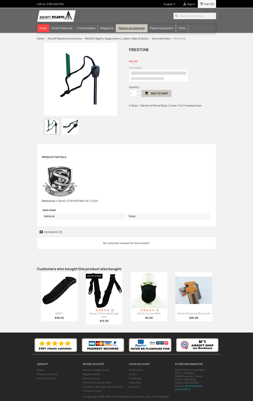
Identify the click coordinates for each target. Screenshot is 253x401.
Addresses (135, 382)
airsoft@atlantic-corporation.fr (189, 387)
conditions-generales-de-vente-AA (102, 386)
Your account (139, 364)
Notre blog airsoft (46, 378)
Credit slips (135, 378)
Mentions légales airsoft (96, 370)
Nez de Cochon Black (149, 313)
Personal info (136, 370)
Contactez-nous (92, 390)
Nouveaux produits (47, 374)
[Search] (194, 16)
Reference (48, 201)
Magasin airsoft (91, 374)
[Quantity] (133, 93)
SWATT (59, 313)
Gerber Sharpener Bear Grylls (193, 313)
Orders (133, 374)
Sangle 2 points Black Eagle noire (104, 315)
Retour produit (91, 378)
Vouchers (134, 386)
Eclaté (40, 370)
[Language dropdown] (170, 4)
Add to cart (156, 93)
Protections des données (97, 382)
